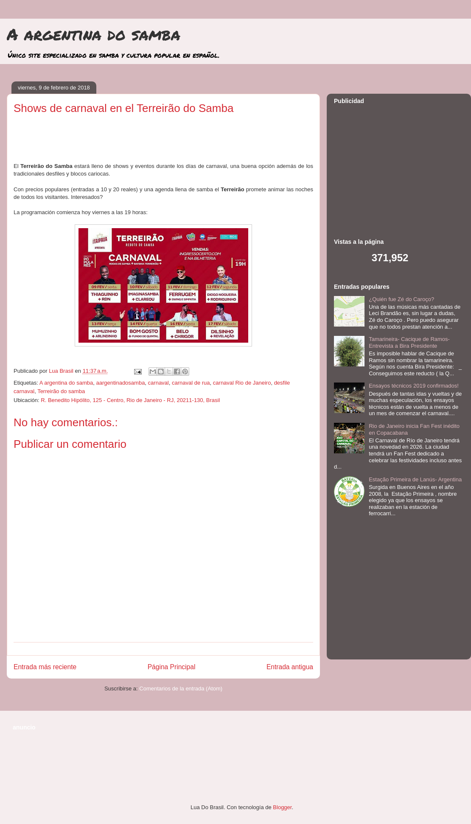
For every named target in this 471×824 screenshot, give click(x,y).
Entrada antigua (289, 666)
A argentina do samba (93, 33)
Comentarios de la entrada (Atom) (180, 688)
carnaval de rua (191, 383)
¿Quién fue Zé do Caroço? (401, 299)
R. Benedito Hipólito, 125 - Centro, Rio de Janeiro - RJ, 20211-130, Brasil (130, 400)
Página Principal (172, 666)
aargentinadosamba (120, 383)
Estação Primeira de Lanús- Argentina (415, 479)
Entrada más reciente (45, 666)
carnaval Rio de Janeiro (242, 383)
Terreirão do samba (61, 391)
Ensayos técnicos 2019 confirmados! (414, 386)
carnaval (158, 383)
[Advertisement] (163, 141)
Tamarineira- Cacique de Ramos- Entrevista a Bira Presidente (409, 342)
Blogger (282, 807)
